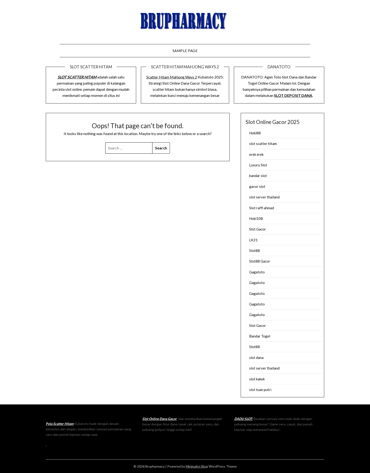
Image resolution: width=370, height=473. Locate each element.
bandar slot (258, 175)
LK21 (253, 240)
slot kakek (257, 379)
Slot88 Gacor (259, 261)
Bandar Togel (259, 336)
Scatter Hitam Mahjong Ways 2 (171, 77)
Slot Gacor (257, 229)
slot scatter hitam (263, 143)
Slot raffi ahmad (261, 208)
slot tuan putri (260, 389)
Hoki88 (255, 133)
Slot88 (254, 250)
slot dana (256, 357)
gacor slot (257, 186)
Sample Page (185, 51)
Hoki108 (256, 218)
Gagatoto (257, 272)
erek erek (256, 154)
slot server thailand (264, 197)
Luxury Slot (258, 165)
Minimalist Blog (197, 466)
